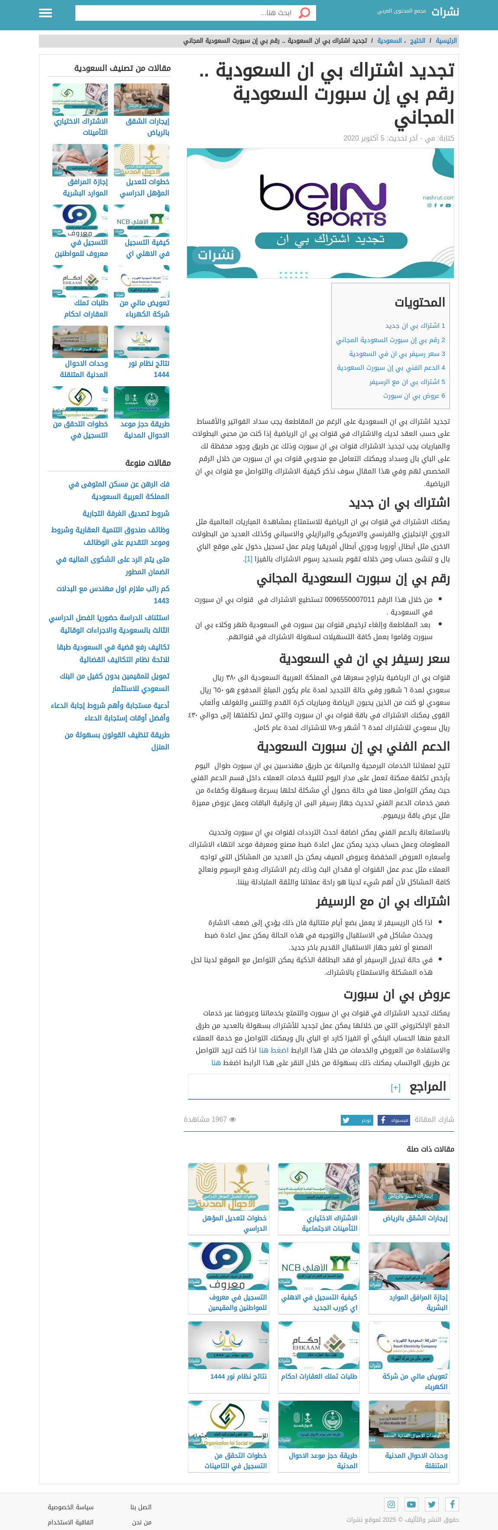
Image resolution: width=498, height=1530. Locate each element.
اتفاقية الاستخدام (71, 1522)
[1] (248, 559)
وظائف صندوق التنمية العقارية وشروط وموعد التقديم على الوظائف (110, 536)
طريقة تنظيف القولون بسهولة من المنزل (117, 741)
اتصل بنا (141, 1507)
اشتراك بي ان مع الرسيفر (407, 382)
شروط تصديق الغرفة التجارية (125, 514)
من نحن (142, 1522)
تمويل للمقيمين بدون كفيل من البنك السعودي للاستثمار (114, 682)
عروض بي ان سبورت (414, 396)
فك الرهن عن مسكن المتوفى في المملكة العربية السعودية (118, 490)
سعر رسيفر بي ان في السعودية (397, 354)
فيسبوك (393, 1120)
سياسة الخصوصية (71, 1507)
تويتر (356, 1120)
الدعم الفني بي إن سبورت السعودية (391, 368)
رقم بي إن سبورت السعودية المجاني (390, 340)
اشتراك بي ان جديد (415, 326)
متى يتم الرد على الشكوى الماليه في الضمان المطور (112, 566)
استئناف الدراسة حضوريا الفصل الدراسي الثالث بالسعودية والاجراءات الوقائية (109, 624)
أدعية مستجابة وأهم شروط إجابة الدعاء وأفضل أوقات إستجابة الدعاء (110, 712)
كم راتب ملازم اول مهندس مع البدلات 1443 (112, 595)
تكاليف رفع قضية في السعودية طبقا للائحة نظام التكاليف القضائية (113, 653)
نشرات (445, 12)
